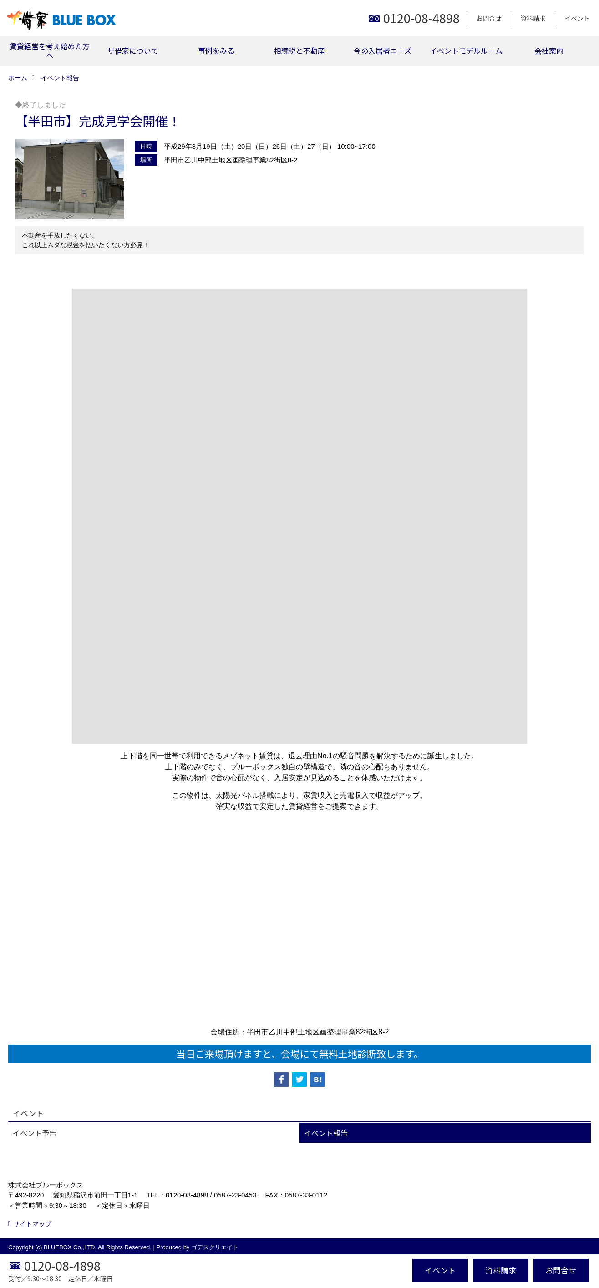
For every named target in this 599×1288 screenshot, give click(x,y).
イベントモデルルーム (466, 50)
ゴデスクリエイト (215, 1247)
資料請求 (533, 18)
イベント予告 (34, 1132)
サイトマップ (32, 1223)
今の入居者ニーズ (382, 50)
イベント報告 (326, 1132)
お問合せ (489, 18)
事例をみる (216, 50)
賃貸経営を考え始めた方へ (50, 51)
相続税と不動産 (299, 50)
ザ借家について (132, 50)
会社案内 (548, 50)
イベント (577, 18)
